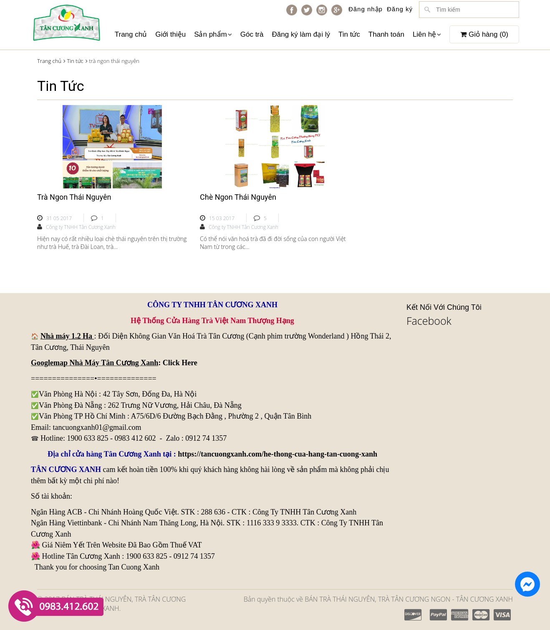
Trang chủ (131, 34)
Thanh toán (386, 34)
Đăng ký (400, 9)
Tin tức (349, 34)
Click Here (180, 363)
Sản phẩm (213, 34)
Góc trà (252, 34)
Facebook (429, 321)
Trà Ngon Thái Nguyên (74, 197)
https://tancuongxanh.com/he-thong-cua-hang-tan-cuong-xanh (277, 454)
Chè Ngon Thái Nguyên (238, 197)
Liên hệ (427, 34)
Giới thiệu (170, 34)
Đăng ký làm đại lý (301, 34)
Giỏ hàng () (484, 34)
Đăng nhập (365, 9)
